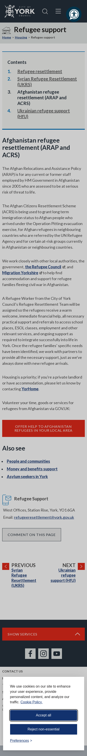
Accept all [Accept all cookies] (43, 715)
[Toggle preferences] (21, 741)
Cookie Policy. (31, 702)
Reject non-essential (44, 729)
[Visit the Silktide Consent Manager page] (74, 740)
